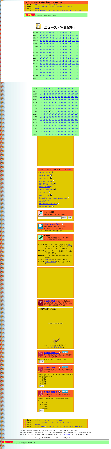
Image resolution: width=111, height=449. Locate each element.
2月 (44, 32)
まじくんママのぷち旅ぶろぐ (48, 204)
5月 (53, 32)
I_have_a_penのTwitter (53, 224)
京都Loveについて (67, 10)
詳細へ (69, 169)
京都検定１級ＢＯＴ (51, 353)
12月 (77, 35)
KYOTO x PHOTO (44, 187)
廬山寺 (70, 245)
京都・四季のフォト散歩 (46, 184)
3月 (47, 32)
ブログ (49, 10)
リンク (52, 6)
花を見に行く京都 (44, 175)
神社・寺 (37, 4)
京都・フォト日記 (44, 195)
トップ (37, 10)
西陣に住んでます (44, 178)
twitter (42, 10)
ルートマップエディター (64, 6)
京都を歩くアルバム (45, 172)
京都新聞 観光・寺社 (45, 207)
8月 (63, 32)
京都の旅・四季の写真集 (46, 189)
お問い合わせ (66, 434)
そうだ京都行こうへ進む (55, 347)
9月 (66, 32)
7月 (60, 32)
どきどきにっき (43, 192)
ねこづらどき (43, 201)
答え (41, 361)
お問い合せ (78, 10)
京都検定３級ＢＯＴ (51, 392)
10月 (69, 32)
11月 (73, 32)
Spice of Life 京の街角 (45, 181)
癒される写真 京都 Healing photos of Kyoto (53, 198)
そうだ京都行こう (59, 4)
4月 (50, 32)
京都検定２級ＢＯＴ (51, 368)
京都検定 (37, 8)
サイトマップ (57, 10)
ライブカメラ (47, 4)
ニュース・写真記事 (41, 6)
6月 (57, 32)
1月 (41, 32)
